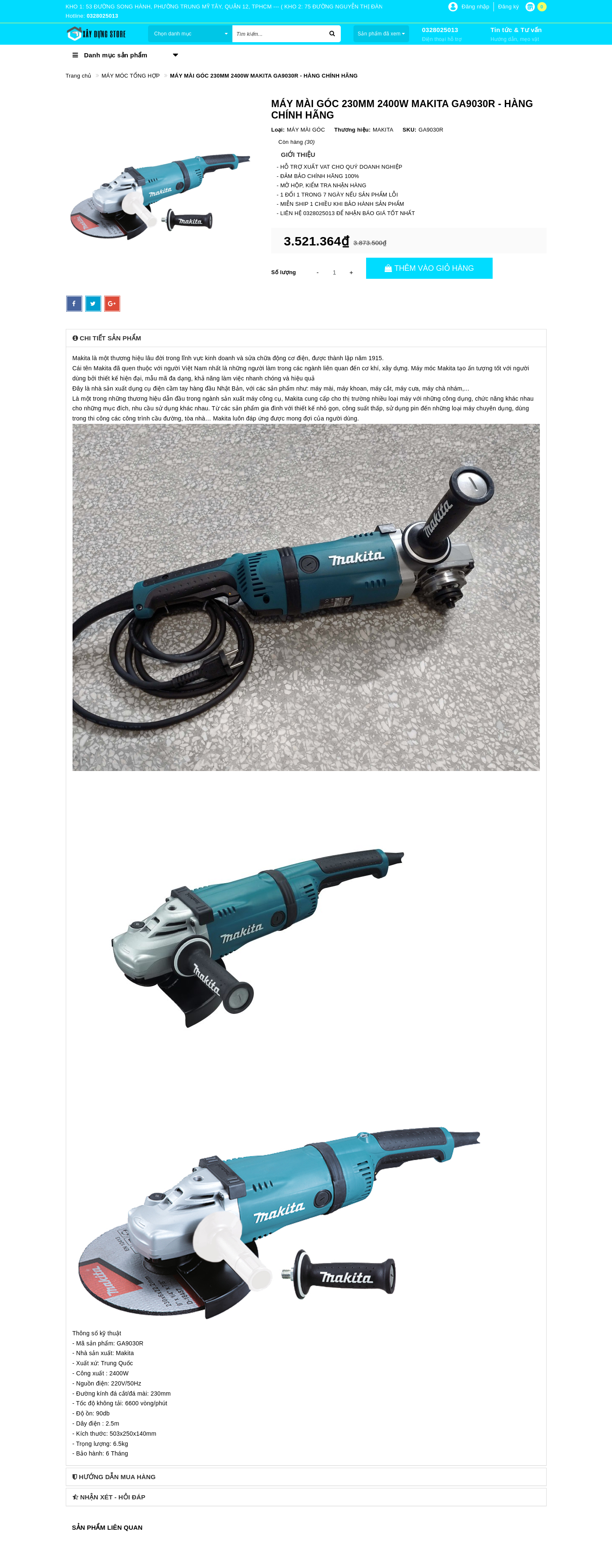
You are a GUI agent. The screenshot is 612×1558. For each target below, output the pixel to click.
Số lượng (283, 272)
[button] (306, 338)
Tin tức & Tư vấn (516, 29)
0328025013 (440, 29)
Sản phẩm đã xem (381, 34)
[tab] (306, 338)
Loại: (278, 130)
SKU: (410, 130)
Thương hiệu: (352, 130)
